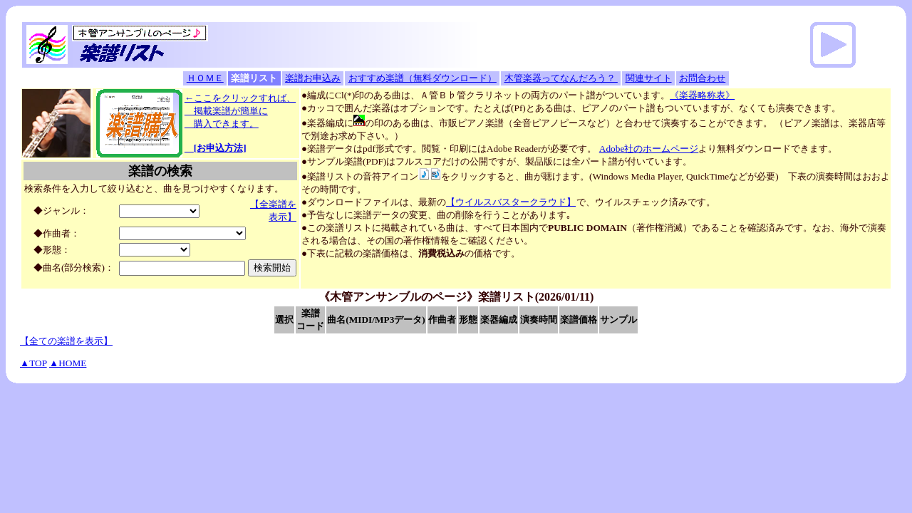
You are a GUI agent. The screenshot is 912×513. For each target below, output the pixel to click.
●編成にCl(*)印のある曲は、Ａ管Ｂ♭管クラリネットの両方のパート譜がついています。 (518, 95)
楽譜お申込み (313, 78)
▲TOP (33, 363)
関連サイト (649, 78)
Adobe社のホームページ (649, 148)
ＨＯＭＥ (205, 78)
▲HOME (67, 363)
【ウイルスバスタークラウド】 (511, 202)
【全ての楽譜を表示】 (66, 341)
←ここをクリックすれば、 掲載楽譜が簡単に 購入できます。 (240, 123)
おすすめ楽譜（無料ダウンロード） (422, 78)
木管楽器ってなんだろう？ (561, 78)
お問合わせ (702, 78)
